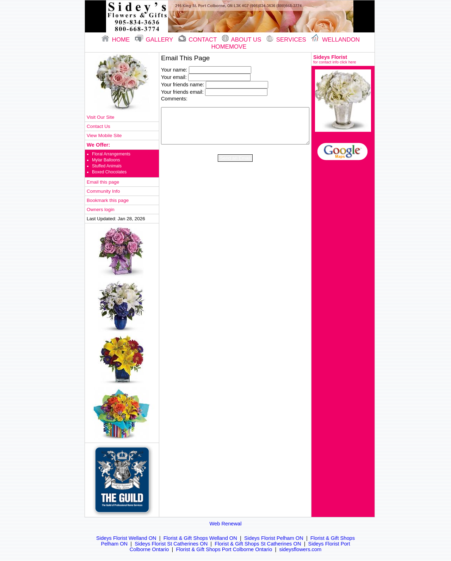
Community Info (103, 191)
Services (287, 39)
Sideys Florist (343, 59)
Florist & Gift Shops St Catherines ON (258, 544)
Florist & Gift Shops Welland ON (200, 538)
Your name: (174, 70)
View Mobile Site (104, 135)
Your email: (174, 77)
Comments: (174, 98)
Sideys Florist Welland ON (126, 538)
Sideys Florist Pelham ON (273, 538)
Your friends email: (182, 92)
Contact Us (98, 126)
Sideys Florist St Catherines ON (171, 544)
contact (198, 39)
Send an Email (235, 158)
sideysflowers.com (300, 549)
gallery (155, 39)
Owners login (101, 209)
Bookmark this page (108, 200)
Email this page (103, 182)
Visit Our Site (100, 117)
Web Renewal (226, 523)
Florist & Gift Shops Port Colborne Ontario (224, 549)
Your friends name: (182, 84)
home (116, 39)
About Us (242, 39)
